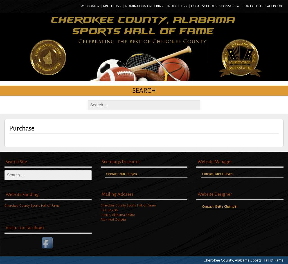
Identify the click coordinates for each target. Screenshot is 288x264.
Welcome (89, 6)
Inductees (176, 6)
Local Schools (204, 6)
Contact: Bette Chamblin (220, 206)
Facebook (273, 6)
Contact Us (253, 6)
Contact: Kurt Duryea (121, 174)
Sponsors (227, 6)
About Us (111, 6)
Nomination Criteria (143, 6)
